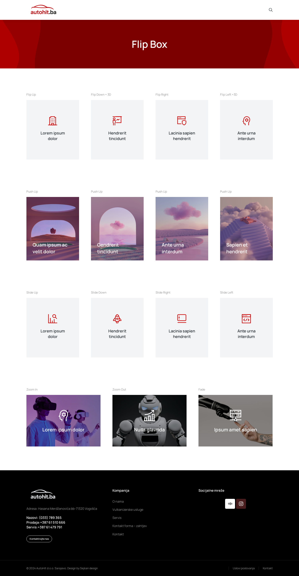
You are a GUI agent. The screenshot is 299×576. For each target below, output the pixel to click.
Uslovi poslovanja (244, 568)
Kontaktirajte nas (39, 538)
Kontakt (268, 568)
